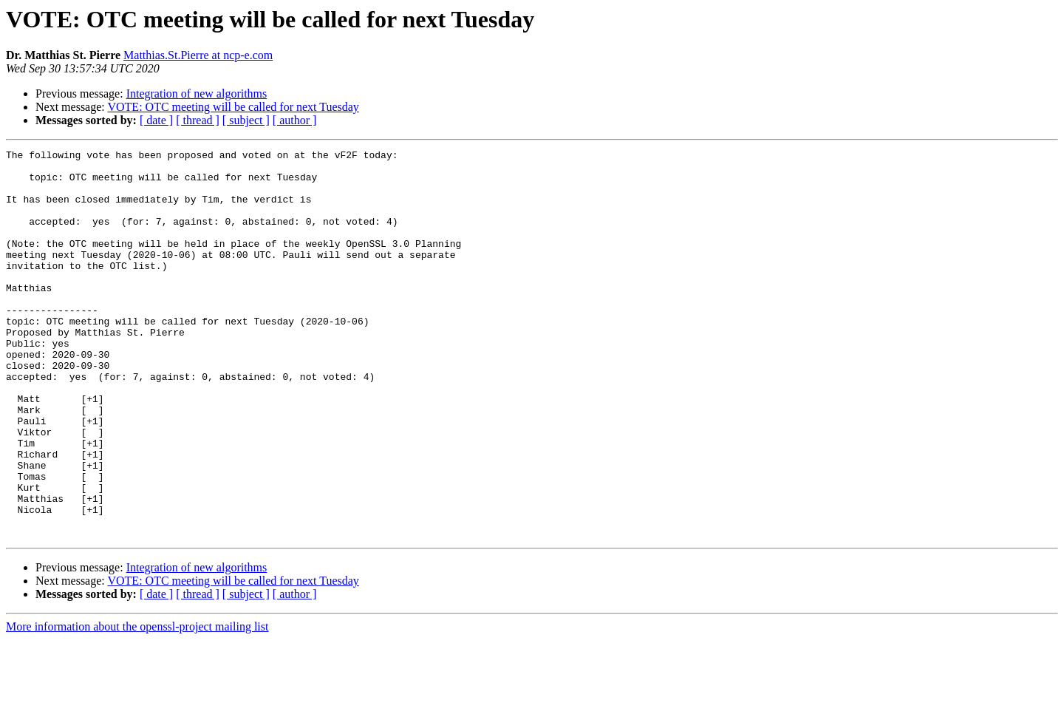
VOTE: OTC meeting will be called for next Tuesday (232, 107)
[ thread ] (197, 120)
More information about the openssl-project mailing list (137, 704)
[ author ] (295, 120)
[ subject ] (246, 120)
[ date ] (156, 120)
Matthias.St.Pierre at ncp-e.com (198, 55)
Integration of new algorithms (196, 93)
